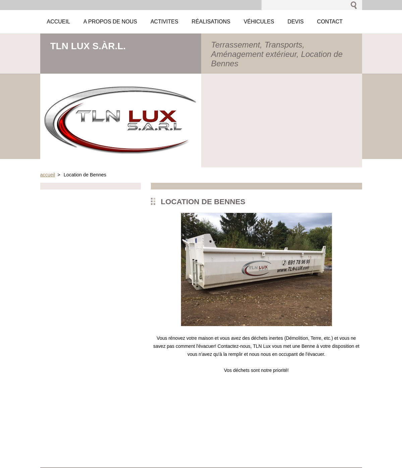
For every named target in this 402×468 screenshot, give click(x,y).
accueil (47, 174)
